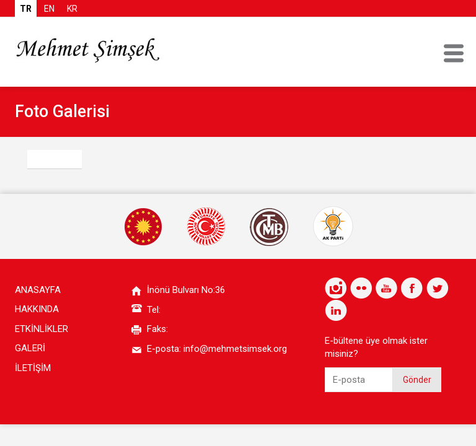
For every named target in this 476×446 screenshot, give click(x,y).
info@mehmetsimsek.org (235, 348)
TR (26, 9)
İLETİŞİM (33, 368)
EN (49, 9)
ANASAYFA (38, 289)
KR (72, 9)
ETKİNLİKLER (41, 328)
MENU (454, 53)
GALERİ (30, 348)
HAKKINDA (37, 309)
